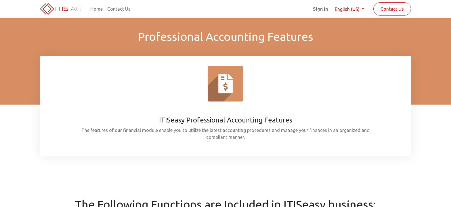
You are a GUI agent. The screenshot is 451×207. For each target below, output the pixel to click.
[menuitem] (96, 9)
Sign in (320, 9)
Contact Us (392, 9)
